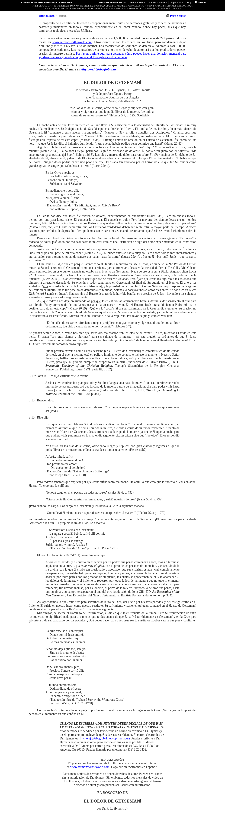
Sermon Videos (137, 2)
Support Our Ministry (181, 2)
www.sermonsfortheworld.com (72, 42)
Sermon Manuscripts (37, 2)
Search (200, 2)
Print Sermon (178, 15)
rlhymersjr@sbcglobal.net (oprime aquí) (104, 738)
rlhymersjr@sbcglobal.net (99, 69)
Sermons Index (46, 15)
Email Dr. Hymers (158, 2)
